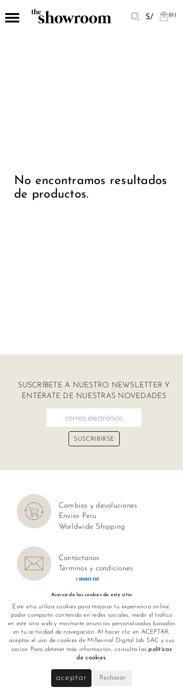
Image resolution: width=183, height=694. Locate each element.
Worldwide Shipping (92, 527)
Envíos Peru (78, 516)
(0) (167, 15)
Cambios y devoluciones (98, 505)
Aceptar (71, 677)
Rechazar (112, 677)
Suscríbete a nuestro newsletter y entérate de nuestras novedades (94, 390)
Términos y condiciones (96, 568)
